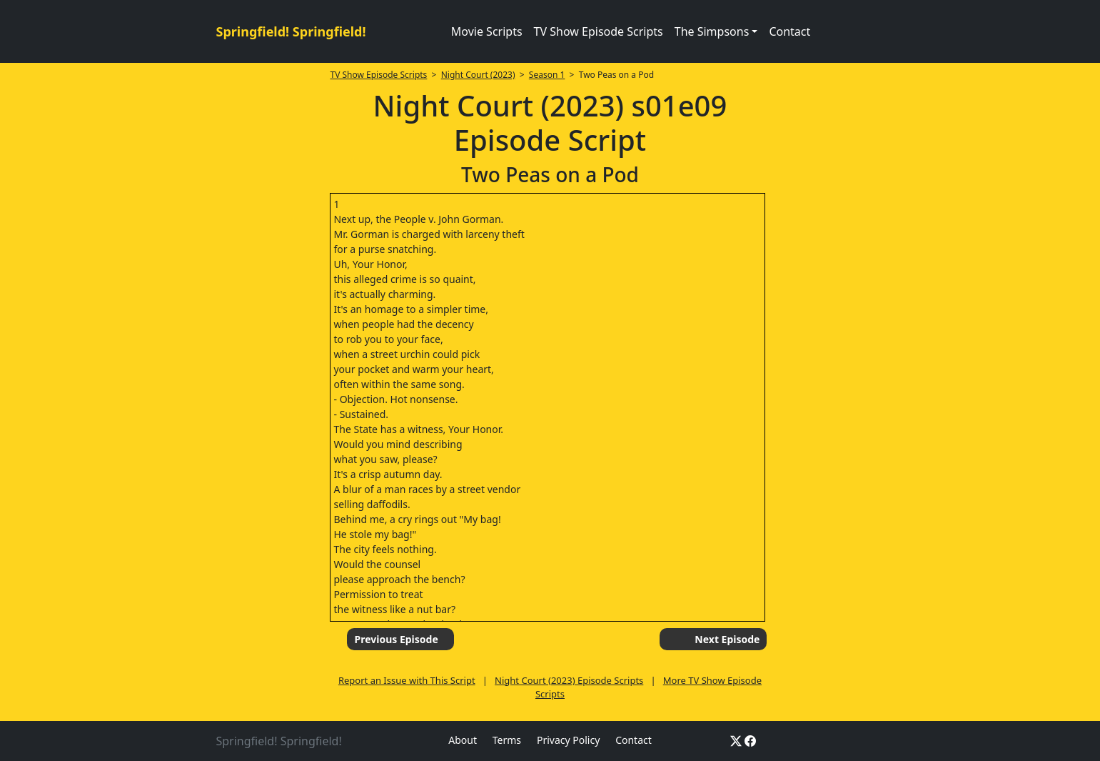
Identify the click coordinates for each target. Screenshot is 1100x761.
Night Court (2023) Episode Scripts (569, 680)
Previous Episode (396, 639)
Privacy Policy (568, 740)
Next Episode (727, 639)
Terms (507, 740)
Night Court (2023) (478, 75)
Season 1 (547, 75)
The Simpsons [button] (712, 31)
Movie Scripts (487, 31)
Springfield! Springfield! (291, 31)
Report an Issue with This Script (406, 680)
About (462, 740)
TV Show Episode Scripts (598, 31)
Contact (789, 31)
